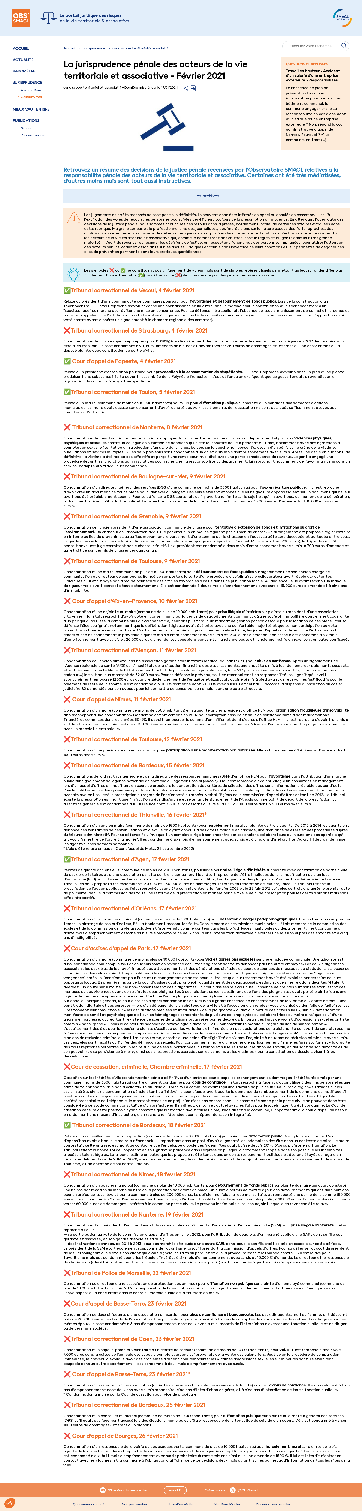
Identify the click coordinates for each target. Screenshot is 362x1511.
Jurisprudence (94, 48)
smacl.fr (175, 1490)
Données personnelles (273, 1504)
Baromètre (24, 71)
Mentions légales (227, 1504)
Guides (25, 128)
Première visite (181, 1504)
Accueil (21, 48)
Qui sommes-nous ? (89, 1504)
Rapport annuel (31, 135)
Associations (30, 90)
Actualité (23, 59)
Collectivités (30, 97)
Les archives (207, 195)
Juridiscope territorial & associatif (140, 48)
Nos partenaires (135, 1504)
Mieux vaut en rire (31, 109)
